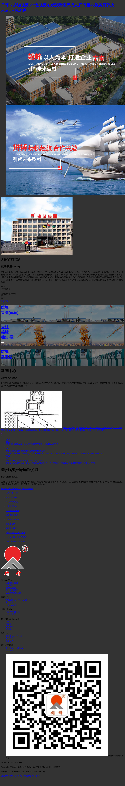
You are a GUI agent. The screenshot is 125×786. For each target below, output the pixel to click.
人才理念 (9, 638)
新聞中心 (5, 597)
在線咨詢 (9, 651)
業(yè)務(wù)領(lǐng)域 (10, 619)
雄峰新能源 (10, 614)
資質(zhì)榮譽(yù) (13, 590)
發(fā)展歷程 (11, 588)
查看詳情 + (5, 301)
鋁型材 (12, 489)
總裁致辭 (9, 585)
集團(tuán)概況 (12, 583)
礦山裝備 (9, 626)
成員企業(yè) (6, 609)
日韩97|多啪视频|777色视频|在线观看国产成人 (20, 776)
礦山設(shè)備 (21, 489)
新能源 (30, 489)
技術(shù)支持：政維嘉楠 (11, 762)
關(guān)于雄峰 (7, 580)
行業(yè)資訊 (11, 605)
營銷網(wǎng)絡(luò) (14, 648)
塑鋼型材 (5, 489)
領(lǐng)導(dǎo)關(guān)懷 (16, 600)
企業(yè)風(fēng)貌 (13, 593)
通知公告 (9, 602)
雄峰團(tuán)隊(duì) (14, 636)
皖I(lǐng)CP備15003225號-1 (51, 767)
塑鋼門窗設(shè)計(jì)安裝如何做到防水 (79, 428)
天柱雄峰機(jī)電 (13, 612)
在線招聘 (9, 641)
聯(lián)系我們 (7, 645)
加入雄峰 (5, 633)
